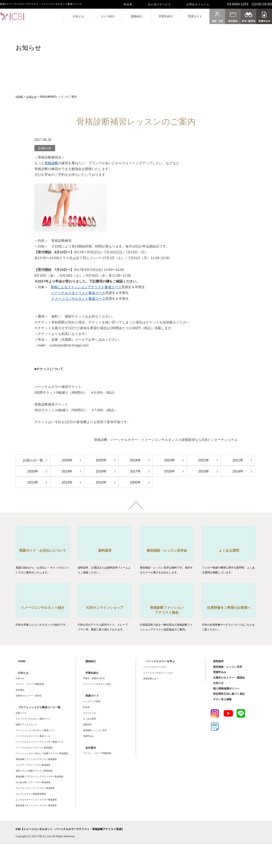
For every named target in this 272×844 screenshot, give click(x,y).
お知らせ (31, 96)
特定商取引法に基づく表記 (229, 693)
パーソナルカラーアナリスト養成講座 (34, 747)
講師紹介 (136, 16)
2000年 (135, 482)
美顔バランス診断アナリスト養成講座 (34, 771)
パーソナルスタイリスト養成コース (78, 293)
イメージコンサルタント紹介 (97, 684)
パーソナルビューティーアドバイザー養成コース (39, 742)
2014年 (238, 471)
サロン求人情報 (222, 699)
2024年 (135, 460)
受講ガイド (195, 16)
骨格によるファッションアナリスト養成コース (86, 287)
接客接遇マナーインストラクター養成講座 (36, 805)
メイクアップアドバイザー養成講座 (33, 765)
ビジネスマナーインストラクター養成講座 (36, 799)
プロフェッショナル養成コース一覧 (39, 707)
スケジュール (89, 713)
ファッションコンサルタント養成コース (35, 730)
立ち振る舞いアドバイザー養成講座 (33, 782)
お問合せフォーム (197, 4)
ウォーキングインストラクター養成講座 (35, 788)
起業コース (21, 713)
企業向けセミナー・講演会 (29, 695)
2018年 (101, 471)
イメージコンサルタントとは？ (158, 673)
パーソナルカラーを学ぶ (160, 661)
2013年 (32, 482)
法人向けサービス (159, 4)
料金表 (128, 4)
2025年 (101, 460)
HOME (19, 96)
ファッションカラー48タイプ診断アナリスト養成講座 (42, 753)
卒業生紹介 (166, 16)
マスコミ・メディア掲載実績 (30, 684)
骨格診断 (51, 163)
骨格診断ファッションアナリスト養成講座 (36, 759)
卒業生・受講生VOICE (94, 678)
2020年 (32, 471)
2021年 (238, 460)
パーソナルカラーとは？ (155, 667)
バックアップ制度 (91, 701)
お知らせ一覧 (33, 460)
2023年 (169, 460)
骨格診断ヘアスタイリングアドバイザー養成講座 (39, 776)
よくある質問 (89, 719)
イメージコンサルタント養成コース (78, 299)
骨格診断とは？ (150, 678)
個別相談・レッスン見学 (95, 730)
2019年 (67, 471)
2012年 (67, 482)
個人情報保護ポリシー (226, 688)
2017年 (135, 471)
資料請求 (87, 724)
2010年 (101, 482)
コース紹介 (107, 16)
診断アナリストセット (26, 724)
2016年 (169, 471)
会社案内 (20, 690)
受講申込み (88, 736)
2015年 (203, 471)
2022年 (203, 460)
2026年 (67, 460)
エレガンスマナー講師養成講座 (31, 794)
